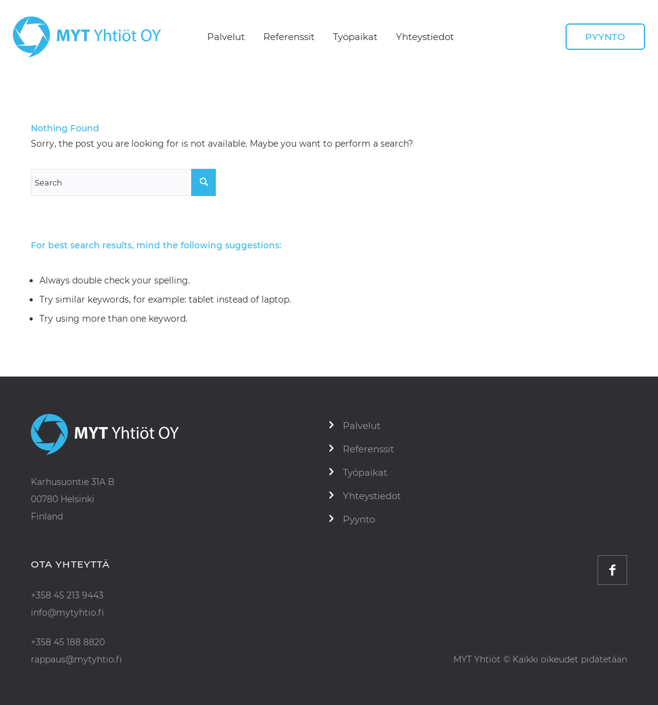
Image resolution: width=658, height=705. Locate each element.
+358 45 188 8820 (68, 642)
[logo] (87, 37)
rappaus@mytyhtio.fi (76, 659)
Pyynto (359, 519)
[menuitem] (226, 37)
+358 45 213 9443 (67, 595)
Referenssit (368, 449)
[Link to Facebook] (612, 570)
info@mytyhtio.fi (67, 612)
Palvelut (361, 425)
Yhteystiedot (372, 496)
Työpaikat (365, 472)
